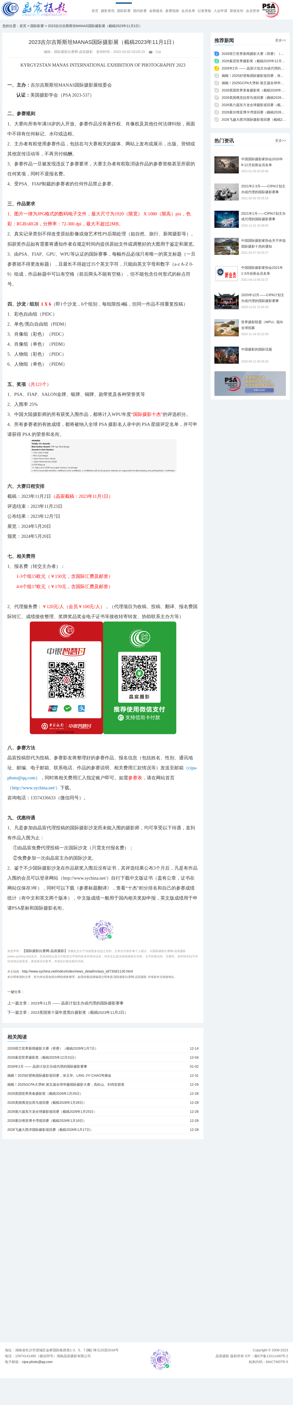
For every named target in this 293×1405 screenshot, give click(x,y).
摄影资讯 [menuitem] (108, 11)
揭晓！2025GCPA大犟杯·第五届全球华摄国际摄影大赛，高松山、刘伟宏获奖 (103, 1084)
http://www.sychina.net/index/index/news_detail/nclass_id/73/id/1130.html (77, 971)
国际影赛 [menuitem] (124, 11)
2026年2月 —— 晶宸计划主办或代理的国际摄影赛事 (103, 1066)
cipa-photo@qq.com (37, 1362)
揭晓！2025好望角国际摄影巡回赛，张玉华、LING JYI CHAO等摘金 (103, 1075)
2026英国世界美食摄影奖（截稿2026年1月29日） (103, 1093)
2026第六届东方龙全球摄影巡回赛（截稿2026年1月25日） (103, 1111)
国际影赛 (37, 26)
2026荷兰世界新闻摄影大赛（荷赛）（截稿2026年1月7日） (103, 1048)
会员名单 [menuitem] (188, 11)
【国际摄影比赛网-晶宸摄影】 (45, 951)
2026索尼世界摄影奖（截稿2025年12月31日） (103, 1057)
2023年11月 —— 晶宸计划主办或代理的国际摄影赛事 (77, 1003)
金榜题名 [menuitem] (156, 11)
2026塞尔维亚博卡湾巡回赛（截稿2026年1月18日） (103, 1120)
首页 (23, 26)
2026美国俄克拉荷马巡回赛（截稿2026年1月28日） (103, 1102)
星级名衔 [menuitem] (236, 11)
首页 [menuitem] (95, 11)
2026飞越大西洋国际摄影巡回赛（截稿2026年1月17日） (103, 1129)
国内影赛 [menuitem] (140, 11)
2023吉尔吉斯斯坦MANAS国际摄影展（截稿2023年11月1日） (95, 26)
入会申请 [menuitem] (220, 11)
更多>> (280, 40)
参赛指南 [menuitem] (172, 11)
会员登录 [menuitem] (253, 11)
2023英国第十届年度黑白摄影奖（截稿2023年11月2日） (80, 1012)
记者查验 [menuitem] (204, 11)
